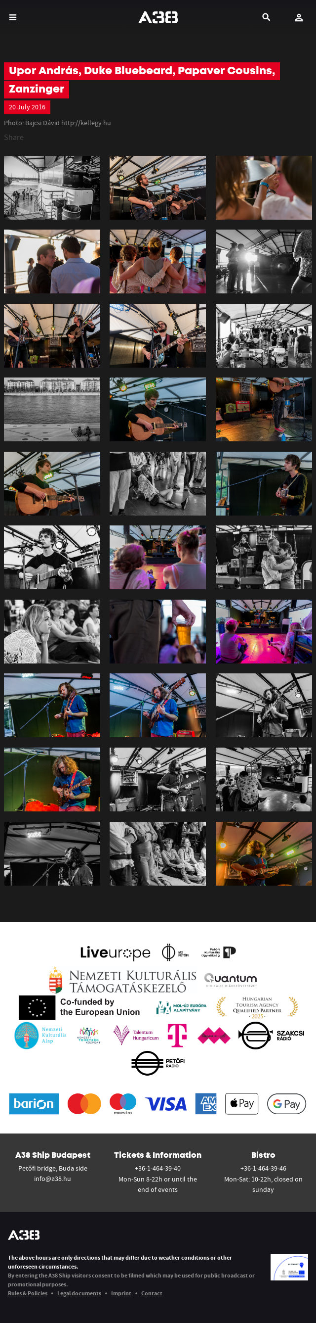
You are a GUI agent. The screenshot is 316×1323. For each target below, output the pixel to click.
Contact (151, 1293)
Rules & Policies (27, 1293)
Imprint (121, 1293)
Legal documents (79, 1293)
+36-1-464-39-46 (263, 1168)
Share (14, 137)
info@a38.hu (52, 1178)
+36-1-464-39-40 (158, 1168)
